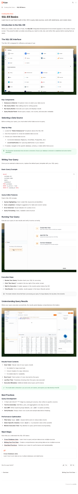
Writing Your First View (11, 442)
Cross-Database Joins (11, 439)
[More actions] (76, 2)
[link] (39, 453)
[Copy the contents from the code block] (74, 174)
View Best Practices (10, 445)
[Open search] (73, 2)
